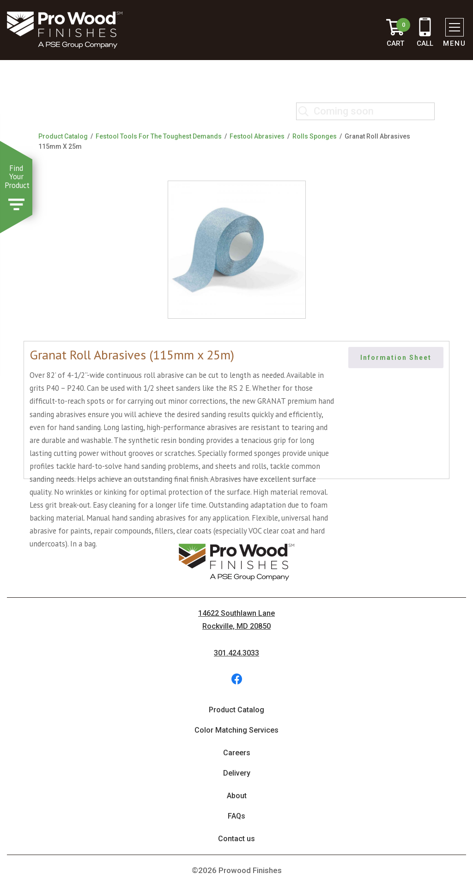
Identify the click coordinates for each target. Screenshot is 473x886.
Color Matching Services (236, 730)
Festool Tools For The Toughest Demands (159, 136)
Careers (236, 752)
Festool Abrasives (257, 136)
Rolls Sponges (314, 136)
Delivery (236, 773)
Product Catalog (63, 136)
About (237, 795)
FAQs (236, 816)
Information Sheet (395, 357)
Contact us (236, 838)
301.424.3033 (236, 653)
